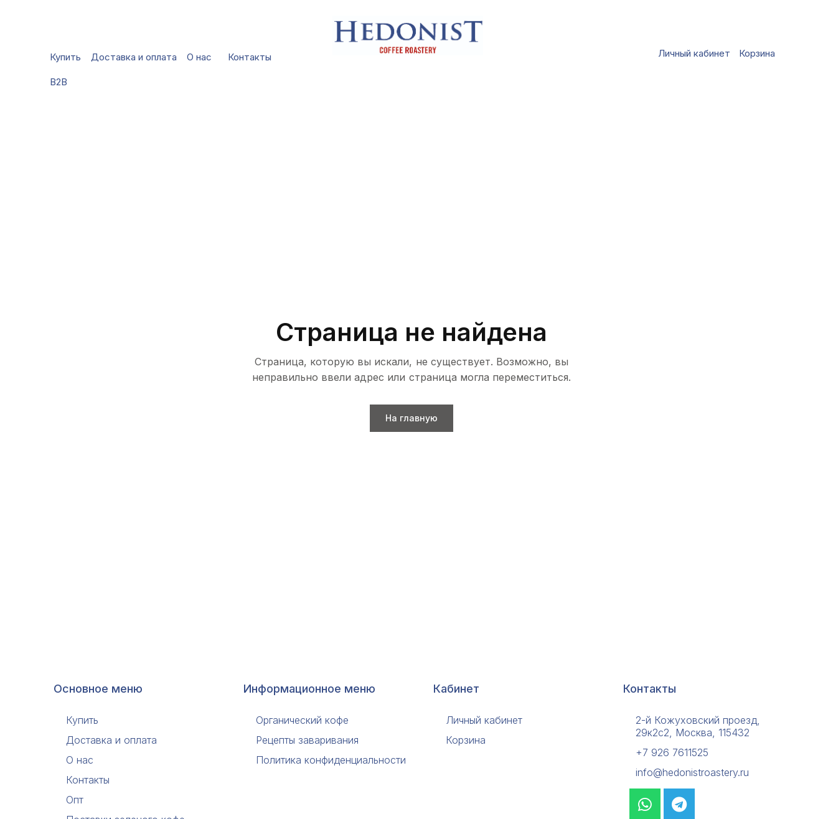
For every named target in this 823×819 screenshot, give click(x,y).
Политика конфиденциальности (331, 760)
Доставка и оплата (134, 57)
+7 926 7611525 (672, 752)
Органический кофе (302, 720)
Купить (65, 57)
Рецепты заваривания (307, 740)
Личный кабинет (694, 53)
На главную (411, 418)
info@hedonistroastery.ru (692, 772)
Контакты (249, 57)
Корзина (757, 53)
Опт (74, 799)
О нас (202, 57)
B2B (61, 82)
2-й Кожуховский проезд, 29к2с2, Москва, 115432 (698, 726)
